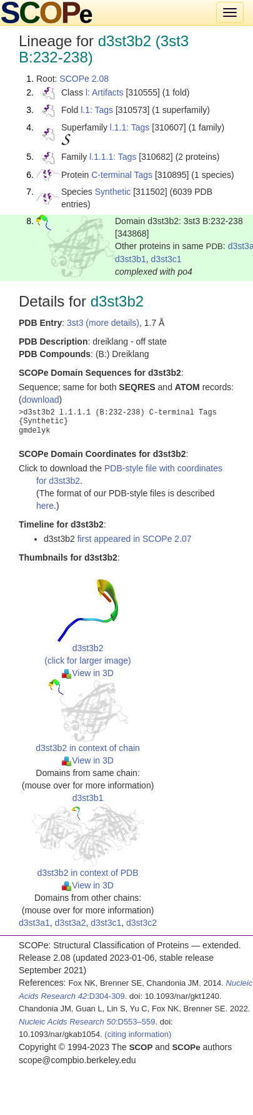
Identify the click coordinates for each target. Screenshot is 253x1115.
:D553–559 (87, 1021)
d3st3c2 (141, 923)
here (45, 506)
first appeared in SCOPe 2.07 (134, 539)
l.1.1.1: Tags (112, 157)
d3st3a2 (70, 923)
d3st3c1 (166, 259)
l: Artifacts (105, 92)
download (40, 400)
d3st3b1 (130, 259)
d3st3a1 (34, 923)
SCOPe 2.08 (84, 79)
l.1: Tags (97, 110)
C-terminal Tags (121, 175)
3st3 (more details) (103, 323)
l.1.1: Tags (130, 127)
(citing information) (137, 1034)
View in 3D (88, 673)
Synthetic (113, 192)
